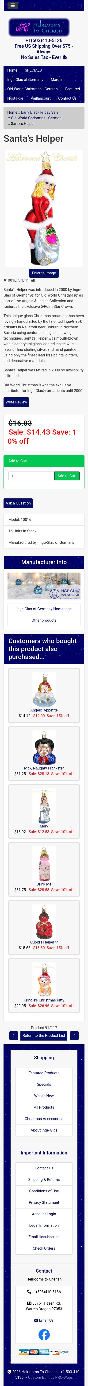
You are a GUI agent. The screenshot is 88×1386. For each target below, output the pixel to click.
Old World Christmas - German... (38, 118)
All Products (44, 1107)
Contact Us (67, 98)
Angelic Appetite (44, 710)
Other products (43, 620)
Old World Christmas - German (32, 89)
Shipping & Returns (44, 1179)
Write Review (16, 402)
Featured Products (44, 1073)
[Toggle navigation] (13, 5)
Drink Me (44, 884)
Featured (72, 89)
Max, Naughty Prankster (44, 768)
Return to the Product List (44, 1035)
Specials (44, 1084)
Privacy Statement (44, 1202)
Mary (44, 826)
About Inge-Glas (44, 1130)
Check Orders (44, 1248)
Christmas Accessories (44, 1119)
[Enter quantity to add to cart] (31, 476)
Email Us (44, 1320)
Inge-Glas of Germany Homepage (44, 609)
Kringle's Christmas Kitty (44, 1000)
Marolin (57, 79)
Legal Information (44, 1225)
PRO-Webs (64, 1377)
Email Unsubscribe (43, 1237)
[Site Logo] (44, 27)
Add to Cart (67, 476)
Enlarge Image (44, 273)
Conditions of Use (44, 1191)
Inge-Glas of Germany (25, 79)
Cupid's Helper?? (44, 942)
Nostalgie (15, 98)
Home (12, 70)
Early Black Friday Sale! (40, 112)
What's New (44, 1096)
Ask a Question (18, 503)
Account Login (44, 1214)
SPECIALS (33, 70)
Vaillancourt (41, 98)
